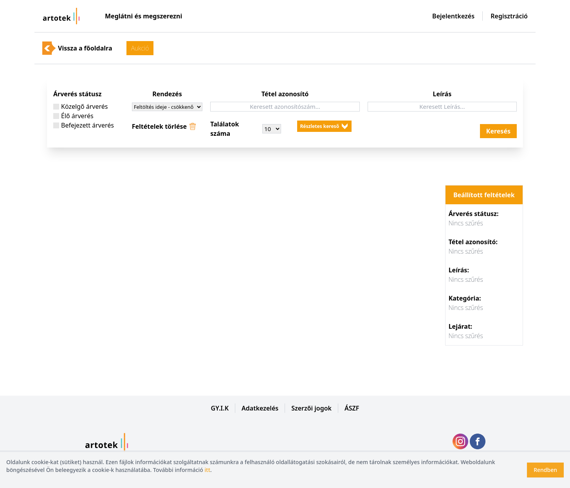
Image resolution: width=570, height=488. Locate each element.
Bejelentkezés (453, 16)
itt (208, 470)
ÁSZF (352, 408)
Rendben (545, 470)
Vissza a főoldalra (85, 48)
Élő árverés (76, 115)
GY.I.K (220, 408)
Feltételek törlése (159, 126)
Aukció (140, 48)
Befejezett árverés (86, 125)
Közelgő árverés (83, 106)
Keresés (498, 131)
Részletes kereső (319, 126)
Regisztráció (509, 16)
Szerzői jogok (311, 408)
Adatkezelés (260, 408)
